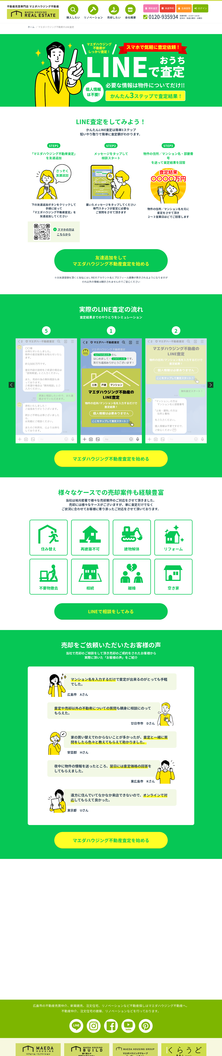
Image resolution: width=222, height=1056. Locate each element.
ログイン (200, 8)
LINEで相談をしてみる (111, 611)
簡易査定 (151, 8)
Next (210, 385)
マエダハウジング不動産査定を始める (111, 459)
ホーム (31, 27)
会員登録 (184, 8)
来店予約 (167, 8)
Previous (12, 385)
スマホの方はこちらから (65, 231)
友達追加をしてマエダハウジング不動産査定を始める (111, 260)
